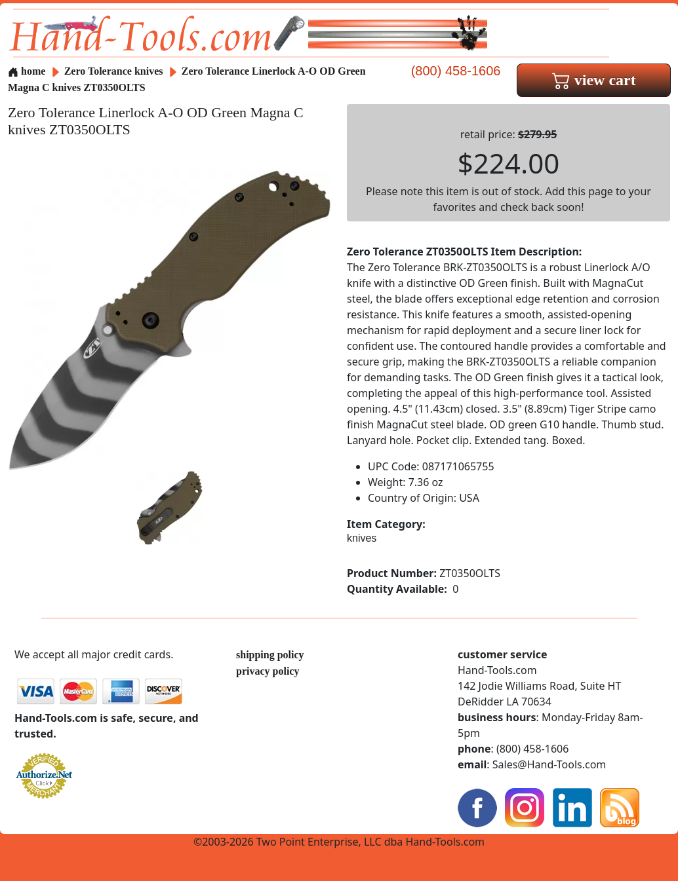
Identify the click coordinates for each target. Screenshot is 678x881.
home (26, 71)
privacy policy (267, 671)
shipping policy (270, 654)
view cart (594, 80)
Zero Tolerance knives (113, 71)
